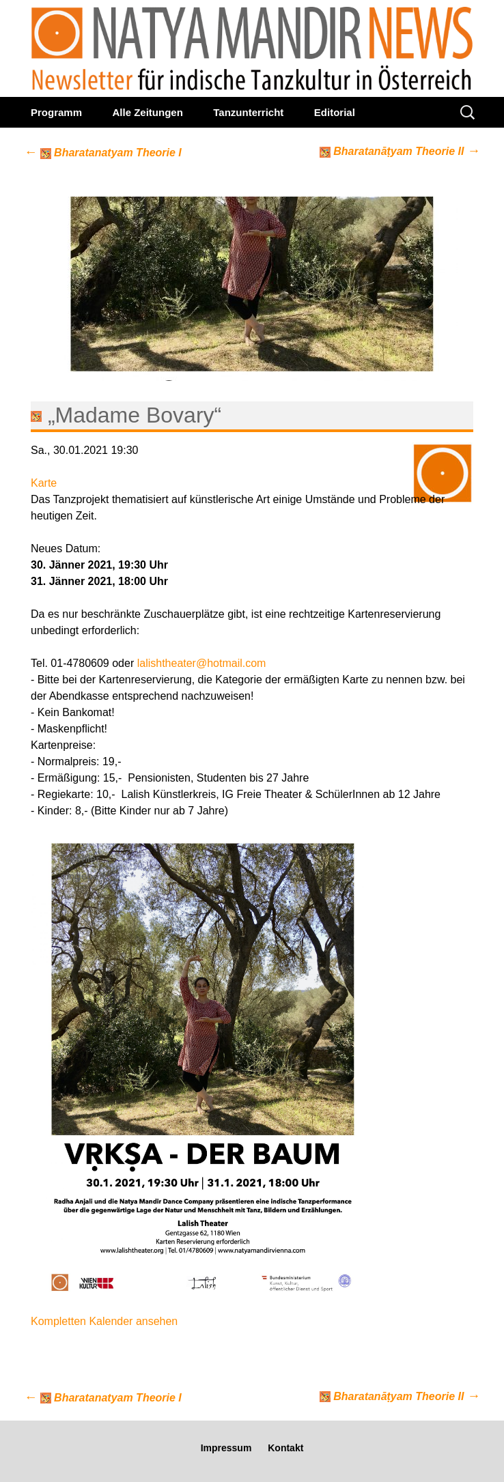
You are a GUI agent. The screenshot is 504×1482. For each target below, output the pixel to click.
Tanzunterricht (248, 112)
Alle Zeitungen (147, 112)
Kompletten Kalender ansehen (104, 1321)
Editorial (334, 112)
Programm (56, 112)
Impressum (226, 1447)
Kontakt (285, 1447)
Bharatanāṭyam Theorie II (400, 150)
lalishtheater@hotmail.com (201, 663)
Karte (44, 483)
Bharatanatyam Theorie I (103, 152)
